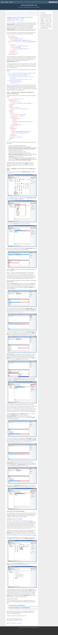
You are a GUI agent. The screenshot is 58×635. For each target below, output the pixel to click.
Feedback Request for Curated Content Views (36, 12)
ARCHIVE (6, 2)
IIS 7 (16, 623)
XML (20, 623)
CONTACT (11, 2)
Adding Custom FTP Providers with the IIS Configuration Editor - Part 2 (20, 18)
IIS (16, 20)
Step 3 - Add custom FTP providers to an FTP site (17, 75)
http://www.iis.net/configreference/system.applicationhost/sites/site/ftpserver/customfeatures (26, 606)
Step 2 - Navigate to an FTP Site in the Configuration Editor (19, 74)
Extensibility (21, 20)
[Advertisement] (29, 631)
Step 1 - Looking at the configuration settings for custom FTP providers (22, 73)
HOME (2, 2)
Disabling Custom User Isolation (16, 81)
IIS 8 (18, 623)
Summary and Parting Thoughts (14, 80)
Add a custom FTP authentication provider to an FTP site (21, 79)
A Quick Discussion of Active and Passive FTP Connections (18, 12)
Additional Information (14, 82)
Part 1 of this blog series (12, 23)
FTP (17, 20)
